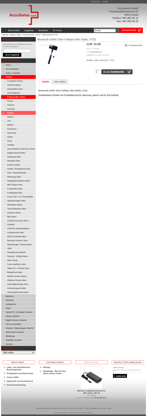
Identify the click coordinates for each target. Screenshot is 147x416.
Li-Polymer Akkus (15, 81)
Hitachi (10, 117)
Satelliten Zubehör (14, 340)
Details (45, 81)
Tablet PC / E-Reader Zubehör (19, 312)
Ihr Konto (95, 2)
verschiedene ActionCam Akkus (21, 149)
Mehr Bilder (60, 81)
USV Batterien (13, 93)
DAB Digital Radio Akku (17, 284)
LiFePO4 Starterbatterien (18, 228)
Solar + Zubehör (13, 73)
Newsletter (43, 30)
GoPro (38, 35)
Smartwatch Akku (15, 89)
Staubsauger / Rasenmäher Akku (19, 246)
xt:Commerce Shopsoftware (83, 413)
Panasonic (12, 129)
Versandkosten (96, 52)
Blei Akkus (11, 217)
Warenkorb (129, 30)
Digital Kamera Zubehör (16, 320)
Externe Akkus (13, 165)
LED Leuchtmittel (13, 324)
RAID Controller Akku (16, 236)
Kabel (8, 308)
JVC (9, 121)
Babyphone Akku (14, 272)
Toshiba (10, 145)
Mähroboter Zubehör (15, 332)
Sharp (10, 137)
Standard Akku (13, 161)
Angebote (28, 30)
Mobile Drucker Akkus (17, 276)
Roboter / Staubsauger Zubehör (20, 328)
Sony (9, 141)
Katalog (12, 35)
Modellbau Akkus (14, 205)
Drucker (9, 344)
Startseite (5, 35)
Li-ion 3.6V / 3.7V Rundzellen (20, 197)
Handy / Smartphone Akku (19, 169)
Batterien (10, 296)
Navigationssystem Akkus (18, 181)
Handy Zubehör (13, 316)
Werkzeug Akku (14, 177)
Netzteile (10, 300)
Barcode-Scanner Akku (17, 240)
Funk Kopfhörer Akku (16, 264)
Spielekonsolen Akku (16, 201)
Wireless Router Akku (16, 280)
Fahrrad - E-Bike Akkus (17, 256)
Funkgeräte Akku (14, 193)
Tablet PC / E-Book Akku (18, 268)
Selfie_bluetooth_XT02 (50, 35)
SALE (8, 65)
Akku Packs (12, 260)
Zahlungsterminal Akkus (18, 292)
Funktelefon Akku (15, 189)
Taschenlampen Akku (16, 209)
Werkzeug (10, 336)
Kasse (105, 2)
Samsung (11, 133)
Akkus (19, 35)
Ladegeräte (11, 304)
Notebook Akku (14, 157)
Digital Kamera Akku (16, 153)
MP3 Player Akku (14, 185)
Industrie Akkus (14, 213)
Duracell (11, 109)
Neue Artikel (14, 30)
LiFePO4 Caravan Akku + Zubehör (18, 223)
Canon (10, 101)
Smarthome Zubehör (16, 252)
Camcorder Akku (28, 35)
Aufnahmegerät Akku (16, 288)
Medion (10, 125)
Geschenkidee (12, 69)
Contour (10, 105)
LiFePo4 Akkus (14, 85)
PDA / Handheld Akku (16, 173)
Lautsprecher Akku (15, 232)
